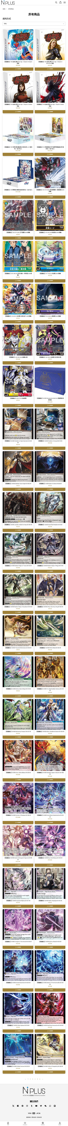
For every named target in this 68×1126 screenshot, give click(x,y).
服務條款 (28, 1117)
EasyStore (42, 1095)
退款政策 (39, 1117)
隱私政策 (34, 1117)
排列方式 (7, 19)
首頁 (4, 9)
